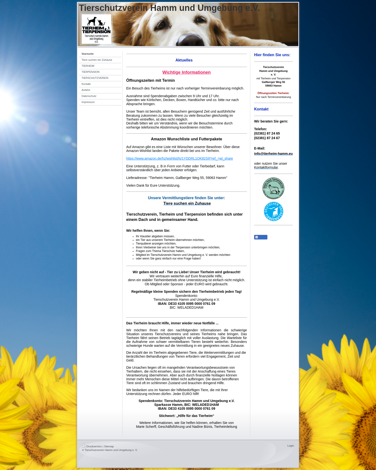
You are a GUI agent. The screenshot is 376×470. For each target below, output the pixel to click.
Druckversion (92, 446)
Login (290, 445)
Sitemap (109, 446)
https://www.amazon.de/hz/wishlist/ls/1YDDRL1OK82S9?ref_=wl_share (179, 158)
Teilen (260, 237)
